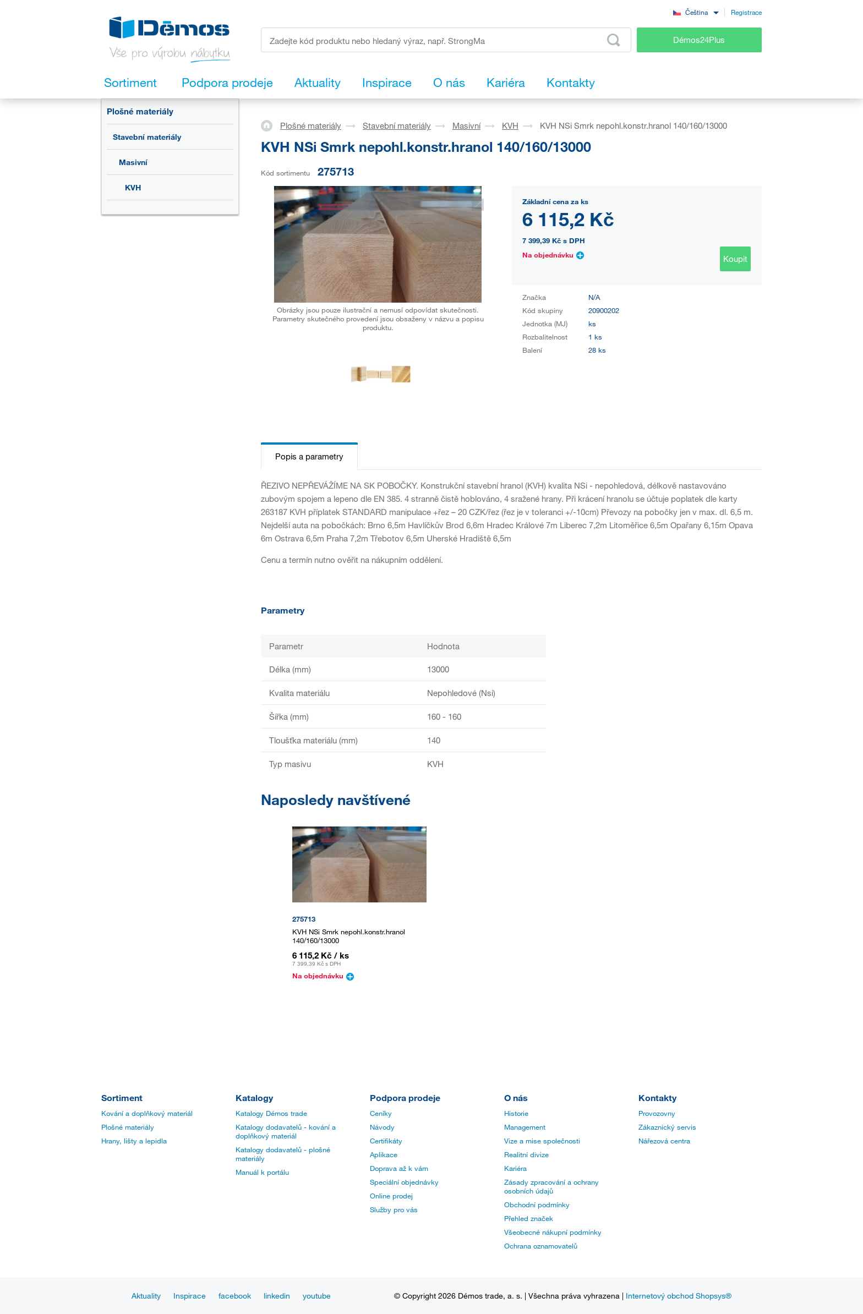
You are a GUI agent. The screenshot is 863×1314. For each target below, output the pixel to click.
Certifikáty (386, 1140)
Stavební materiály (147, 136)
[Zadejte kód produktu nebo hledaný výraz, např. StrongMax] (446, 40)
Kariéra (515, 1168)
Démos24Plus (699, 40)
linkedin (277, 1295)
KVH (133, 187)
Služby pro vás (394, 1209)
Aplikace (383, 1154)
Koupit (735, 259)
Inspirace (189, 1295)
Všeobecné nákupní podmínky (553, 1232)
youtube (317, 1295)
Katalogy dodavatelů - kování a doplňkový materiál (286, 1131)
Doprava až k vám (399, 1168)
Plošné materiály (140, 111)
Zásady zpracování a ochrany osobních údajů (551, 1186)
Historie (516, 1113)
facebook (235, 1295)
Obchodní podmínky (537, 1204)
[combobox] (695, 12)
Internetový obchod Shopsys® (678, 1295)
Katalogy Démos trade (271, 1113)
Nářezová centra (664, 1140)
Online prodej (391, 1195)
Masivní (133, 162)
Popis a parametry (309, 456)
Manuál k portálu (262, 1172)
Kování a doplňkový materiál (147, 1113)
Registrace (746, 12)
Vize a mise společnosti (542, 1140)
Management (524, 1127)
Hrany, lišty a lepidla (134, 1140)
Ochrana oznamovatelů (540, 1245)
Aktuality (146, 1295)
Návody (382, 1127)
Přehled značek (528, 1218)
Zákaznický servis (667, 1127)
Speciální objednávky (404, 1182)
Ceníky (381, 1113)
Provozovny (656, 1113)
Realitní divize (526, 1154)
